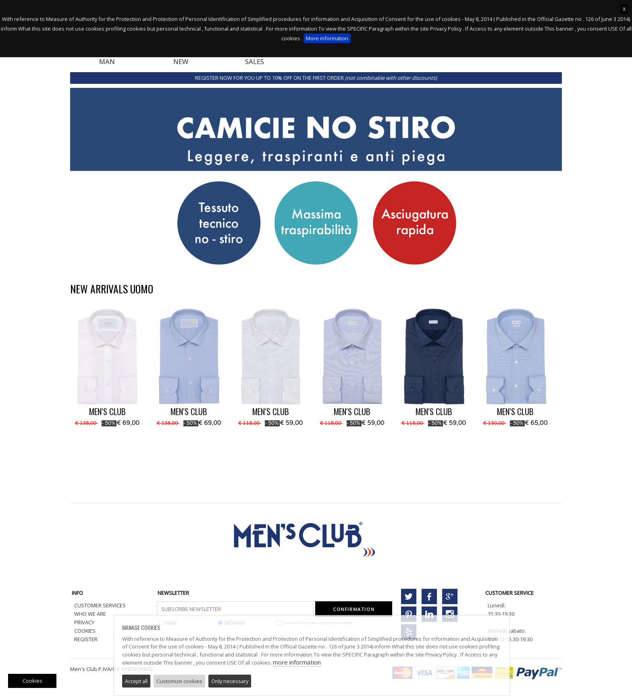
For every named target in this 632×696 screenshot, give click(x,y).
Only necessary (229, 681)
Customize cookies (179, 681)
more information (297, 662)
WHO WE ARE (90, 613)
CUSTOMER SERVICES (100, 605)
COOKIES (85, 630)
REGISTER (86, 639)
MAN (107, 61)
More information (327, 38)
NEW (181, 61)
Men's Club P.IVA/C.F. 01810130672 (111, 669)
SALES (254, 61)
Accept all (136, 681)
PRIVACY (84, 622)
